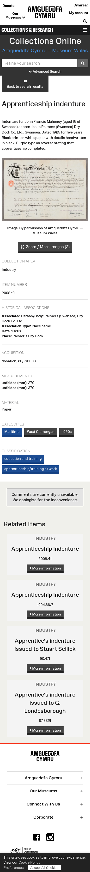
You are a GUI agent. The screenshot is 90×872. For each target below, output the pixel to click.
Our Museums (15, 16)
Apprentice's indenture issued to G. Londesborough (45, 702)
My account (78, 13)
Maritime (11, 432)
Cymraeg (80, 5)
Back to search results (25, 83)
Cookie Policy (29, 862)
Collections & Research (27, 30)
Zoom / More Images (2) (45, 247)
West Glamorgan (40, 432)
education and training (23, 459)
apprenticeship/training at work (30, 469)
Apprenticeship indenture (45, 548)
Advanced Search (45, 71)
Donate (8, 6)
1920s (67, 432)
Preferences (13, 868)
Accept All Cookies (44, 868)
